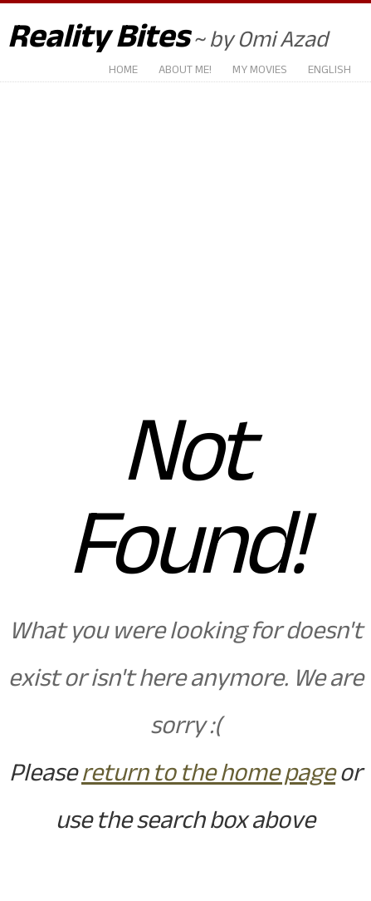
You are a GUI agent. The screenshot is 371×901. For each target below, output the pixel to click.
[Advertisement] (185, 226)
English (329, 70)
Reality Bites (98, 36)
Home (123, 70)
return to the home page (208, 772)
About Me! (185, 70)
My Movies (259, 70)
